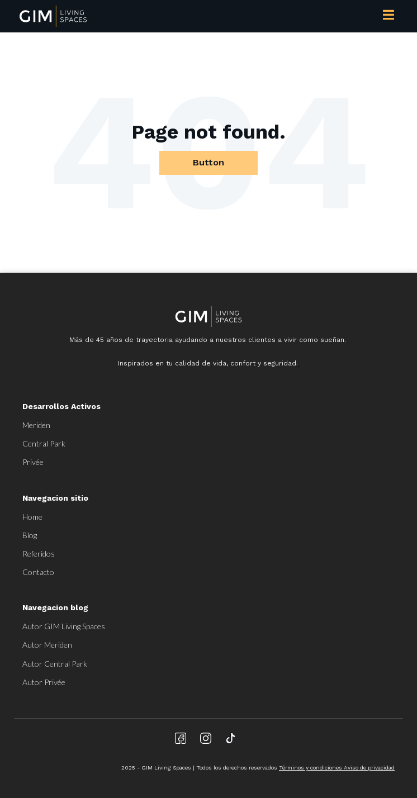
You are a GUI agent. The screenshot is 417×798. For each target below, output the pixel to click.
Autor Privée (43, 682)
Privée (33, 462)
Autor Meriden (47, 644)
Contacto (38, 572)
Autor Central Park (54, 663)
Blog (29, 535)
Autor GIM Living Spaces (63, 626)
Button (208, 162)
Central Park (43, 443)
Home (32, 516)
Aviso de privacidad (369, 767)
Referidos (38, 553)
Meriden (36, 425)
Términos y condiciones (311, 767)
